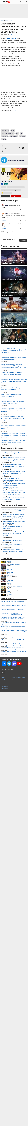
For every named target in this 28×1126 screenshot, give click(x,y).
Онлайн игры (5, 679)
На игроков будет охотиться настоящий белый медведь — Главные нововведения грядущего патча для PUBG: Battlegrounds (13, 516)
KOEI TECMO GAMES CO (8, 133)
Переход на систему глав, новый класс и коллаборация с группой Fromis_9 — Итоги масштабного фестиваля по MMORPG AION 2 (13, 366)
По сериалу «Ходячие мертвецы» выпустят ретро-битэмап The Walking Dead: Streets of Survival (12, 418)
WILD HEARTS (11, 38)
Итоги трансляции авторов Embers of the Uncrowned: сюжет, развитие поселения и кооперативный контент (13, 294)
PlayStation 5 (5, 136)
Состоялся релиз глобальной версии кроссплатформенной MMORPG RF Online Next (12, 614)
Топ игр (3, 681)
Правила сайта (15, 679)
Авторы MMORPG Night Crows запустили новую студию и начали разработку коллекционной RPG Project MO (14, 350)
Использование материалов (18, 677)
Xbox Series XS (13, 136)
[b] (3, 239)
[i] (4, 239)
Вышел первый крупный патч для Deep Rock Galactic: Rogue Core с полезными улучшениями (13, 623)
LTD (17, 133)
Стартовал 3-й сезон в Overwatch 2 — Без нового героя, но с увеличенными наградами (13, 533)
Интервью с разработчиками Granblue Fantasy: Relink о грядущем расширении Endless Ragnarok (13, 262)
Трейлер (4, 139)
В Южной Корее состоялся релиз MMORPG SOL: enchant (12, 640)
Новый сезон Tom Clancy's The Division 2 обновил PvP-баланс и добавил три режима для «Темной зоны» (14, 648)
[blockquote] (9, 239)
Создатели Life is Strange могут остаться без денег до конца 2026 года (13, 652)
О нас (13, 684)
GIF (14, 239)
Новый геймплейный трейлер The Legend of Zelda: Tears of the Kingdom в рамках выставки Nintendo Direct (13, 459)
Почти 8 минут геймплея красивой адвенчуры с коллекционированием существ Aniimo (12, 636)
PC (21, 133)
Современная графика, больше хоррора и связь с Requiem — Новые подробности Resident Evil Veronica (14, 381)
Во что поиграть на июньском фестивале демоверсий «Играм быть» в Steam (13, 278)
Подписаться (16, 196)
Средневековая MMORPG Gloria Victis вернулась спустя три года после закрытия (12, 602)
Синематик (22, 136)
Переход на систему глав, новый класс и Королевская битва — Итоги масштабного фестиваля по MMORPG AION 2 (13, 310)
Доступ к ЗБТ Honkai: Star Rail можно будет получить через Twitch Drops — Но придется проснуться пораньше (13, 492)
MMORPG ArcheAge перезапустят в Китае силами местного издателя (13, 627)
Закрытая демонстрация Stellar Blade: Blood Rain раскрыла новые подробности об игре (13, 341)
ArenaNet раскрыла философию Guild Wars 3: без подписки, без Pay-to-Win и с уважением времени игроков (12, 619)
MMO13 (3, 677)
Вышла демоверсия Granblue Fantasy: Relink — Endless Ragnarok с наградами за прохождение (12, 644)
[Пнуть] (2, 151)
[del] (6, 239)
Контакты (14, 681)
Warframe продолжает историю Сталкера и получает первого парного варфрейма (13, 606)
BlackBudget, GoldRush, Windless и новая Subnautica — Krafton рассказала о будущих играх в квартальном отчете (13, 473)
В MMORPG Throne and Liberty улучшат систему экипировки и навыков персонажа (12, 610)
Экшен (12, 130)
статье (14, 110)
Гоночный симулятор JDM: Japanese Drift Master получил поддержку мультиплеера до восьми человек (14, 426)
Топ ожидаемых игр (6, 684)
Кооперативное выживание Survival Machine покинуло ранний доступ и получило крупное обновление (13, 409)
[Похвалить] (2, 145)
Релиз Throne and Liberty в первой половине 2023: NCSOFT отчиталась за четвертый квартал (13, 466)
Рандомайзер (5, 688)
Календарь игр (5, 686)
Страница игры (5, 196)
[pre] (13, 239)
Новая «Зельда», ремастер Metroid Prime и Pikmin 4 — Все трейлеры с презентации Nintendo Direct (13, 485)
